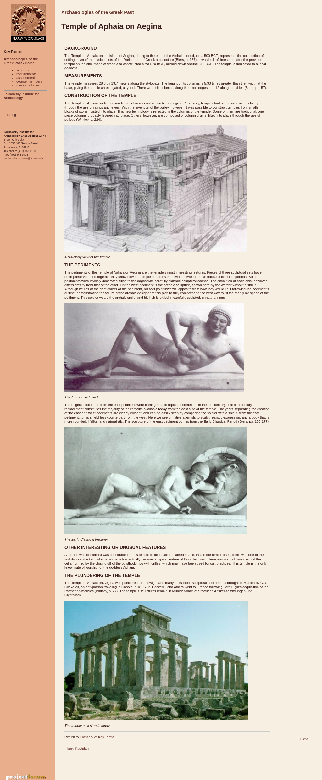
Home (304, 739)
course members (29, 81)
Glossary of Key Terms (97, 737)
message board (28, 85)
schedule (23, 70)
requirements (26, 74)
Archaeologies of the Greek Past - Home (21, 61)
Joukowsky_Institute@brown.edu (23, 158)
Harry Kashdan (77, 748)
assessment (25, 78)
